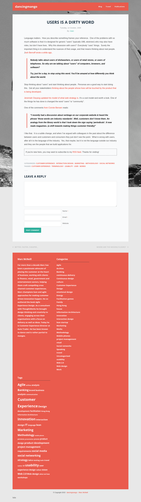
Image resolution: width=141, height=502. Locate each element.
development (24, 411)
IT (26, 425)
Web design (62, 366)
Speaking (61, 349)
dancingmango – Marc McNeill (77, 492)
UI (24, 465)
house (59, 309)
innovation (62, 315)
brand (32, 390)
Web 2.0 (60, 362)
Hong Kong (62, 305)
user (76, 166)
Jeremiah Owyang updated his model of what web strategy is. (51, 98)
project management (66, 339)
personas (21, 439)
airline (28, 385)
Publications (120, 6)
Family (60, 302)
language (32, 425)
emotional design (65, 292)
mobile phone (39, 435)
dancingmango (26, 6)
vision (45, 469)
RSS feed (77, 152)
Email (65, 217)
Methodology (92, 163)
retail (59, 342)
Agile (59, 265)
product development (36, 442)
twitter (20, 466)
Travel (108, 6)
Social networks (107, 163)
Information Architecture (68, 312)
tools (42, 460)
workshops (23, 477)
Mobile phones (63, 336)
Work (59, 369)
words (83, 166)
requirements (24, 451)
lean (38, 424)
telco (30, 460)
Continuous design (65, 278)
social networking (29, 455)
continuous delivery (66, 275)
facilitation (35, 411)
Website (65, 223)
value (38, 469)
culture (60, 282)
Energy (60, 295)
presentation (29, 439)
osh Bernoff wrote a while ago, (38, 53)
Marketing (79, 163)
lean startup (62, 322)
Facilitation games (65, 298)
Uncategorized (63, 356)
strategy (23, 460)
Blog (100, 6)
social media (39, 451)
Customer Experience (45, 163)
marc (72, 31)
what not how (44, 474)
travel (59, 352)
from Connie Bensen (53, 108)
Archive (60, 268)
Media (59, 329)
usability (69, 166)
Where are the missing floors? (112, 247)
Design (60, 288)
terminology (57, 166)
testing (37, 460)
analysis (35, 385)
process (36, 439)
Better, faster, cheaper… (25, 247)
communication (32, 394)
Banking (60, 272)
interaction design (64, 163)
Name (65, 211)
